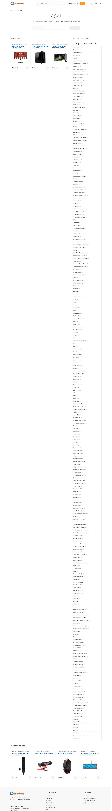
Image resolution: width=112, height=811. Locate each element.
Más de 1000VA (77, 648)
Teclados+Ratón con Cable (80, 702)
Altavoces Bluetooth (78, 181)
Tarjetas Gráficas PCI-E (78, 475)
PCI (74, 393)
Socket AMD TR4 (77, 453)
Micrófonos (76, 675)
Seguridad (75, 516)
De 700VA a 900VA (78, 645)
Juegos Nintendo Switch (79, 148)
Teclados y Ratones (78, 691)
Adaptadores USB (77, 82)
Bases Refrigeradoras (78, 242)
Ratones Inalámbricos (78, 697)
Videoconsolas (76, 135)
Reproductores (76, 170)
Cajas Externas (76, 49)
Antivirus (75, 727)
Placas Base (76, 436)
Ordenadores (76, 425)
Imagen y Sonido (77, 154)
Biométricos (76, 738)
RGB (74, 395)
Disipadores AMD (77, 458)
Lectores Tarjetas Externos (79, 563)
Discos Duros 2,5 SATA (78, 401)
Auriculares (75, 203)
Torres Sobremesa (77, 478)
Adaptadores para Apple (79, 554)
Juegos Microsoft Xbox (79, 146)
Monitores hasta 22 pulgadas (80, 628)
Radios (74, 173)
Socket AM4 (76, 439)
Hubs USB (75, 113)
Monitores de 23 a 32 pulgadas (81, 626)
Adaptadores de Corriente (79, 74)
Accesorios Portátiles (78, 60)
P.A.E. (74, 343)
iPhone (74, 310)
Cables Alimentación (78, 91)
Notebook (75, 291)
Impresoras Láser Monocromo (80, 615)
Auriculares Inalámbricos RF (80, 195)
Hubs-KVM (75, 110)
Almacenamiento (77, 47)
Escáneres (75, 595)
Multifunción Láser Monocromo (80, 620)
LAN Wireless (76, 121)
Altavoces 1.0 (76, 200)
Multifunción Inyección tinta (79, 617)
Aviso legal (86, 796)
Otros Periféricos (77, 329)
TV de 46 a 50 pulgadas (79, 217)
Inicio (11, 10)
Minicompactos (76, 431)
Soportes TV (76, 58)
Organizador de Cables (79, 107)
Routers (75, 126)
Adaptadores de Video (78, 80)
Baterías (75, 250)
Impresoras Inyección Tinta (79, 609)
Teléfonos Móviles (77, 318)
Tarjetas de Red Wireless (79, 129)
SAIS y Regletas (77, 639)
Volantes (75, 335)
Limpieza (75, 362)
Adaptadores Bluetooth (79, 69)
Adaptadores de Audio (78, 71)
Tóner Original (76, 587)
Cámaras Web (76, 722)
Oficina (74, 346)
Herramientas (76, 360)
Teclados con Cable (78, 700)
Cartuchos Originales (78, 582)
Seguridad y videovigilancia (80, 653)
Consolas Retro (77, 143)
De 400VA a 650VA (78, 642)
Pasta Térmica (76, 365)
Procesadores (76, 447)
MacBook (75, 288)
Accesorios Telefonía (78, 247)
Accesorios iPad (77, 502)
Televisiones (76, 206)
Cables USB (76, 104)
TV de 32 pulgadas (78, 211)
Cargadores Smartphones (79, 253)
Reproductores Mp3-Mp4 (79, 176)
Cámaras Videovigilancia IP (79, 656)
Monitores (14, 44)
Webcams (75, 719)
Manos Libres (76, 261)
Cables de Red (76, 96)
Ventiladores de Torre (78, 469)
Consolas (75, 132)
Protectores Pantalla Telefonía (80, 264)
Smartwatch (76, 324)
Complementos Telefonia (79, 255)
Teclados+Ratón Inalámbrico (80, 705)
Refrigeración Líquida (78, 467)
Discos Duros (76, 398)
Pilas (74, 351)
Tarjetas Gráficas (63, 44)
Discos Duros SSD (77, 404)
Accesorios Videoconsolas (79, 137)
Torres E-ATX (76, 486)
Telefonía (75, 307)
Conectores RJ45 (77, 85)
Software (75, 724)
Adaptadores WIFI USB (78, 124)
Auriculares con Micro (78, 192)
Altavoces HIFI (76, 184)
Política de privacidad (89, 802)
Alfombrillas (76, 497)
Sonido (74, 179)
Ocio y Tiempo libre (78, 327)
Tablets (75, 299)
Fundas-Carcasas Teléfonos (80, 258)
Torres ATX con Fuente (79, 480)
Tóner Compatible (77, 584)
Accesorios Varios (77, 269)
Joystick (75, 332)
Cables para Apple (77, 574)
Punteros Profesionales (79, 275)
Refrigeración (76, 456)
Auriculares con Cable (78, 189)
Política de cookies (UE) (90, 800)
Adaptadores (76, 66)
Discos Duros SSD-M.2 (78, 406)
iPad (74, 302)
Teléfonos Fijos (77, 316)
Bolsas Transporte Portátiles (80, 244)
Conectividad (76, 52)
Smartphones (76, 313)
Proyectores (76, 168)
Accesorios (76, 55)
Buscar (75, 28)
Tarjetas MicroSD (77, 568)
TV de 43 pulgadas (78, 214)
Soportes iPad (76, 505)
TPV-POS (75, 733)
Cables (74, 88)
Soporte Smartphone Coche (80, 266)
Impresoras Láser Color (79, 612)
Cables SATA (76, 99)
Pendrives (75, 565)
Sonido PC (75, 198)
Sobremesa (76, 434)
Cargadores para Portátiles (79, 63)
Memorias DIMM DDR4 (78, 420)
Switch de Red (76, 118)
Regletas (75, 650)
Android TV (76, 222)
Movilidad (75, 231)
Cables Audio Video (78, 93)
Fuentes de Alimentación (79, 409)
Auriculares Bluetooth (78, 187)
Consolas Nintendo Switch (79, 140)
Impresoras (75, 606)
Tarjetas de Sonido (77, 686)
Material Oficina (77, 349)
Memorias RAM (76, 417)
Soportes (75, 368)
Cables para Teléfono (78, 280)
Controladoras (76, 390)
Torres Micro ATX (77, 488)
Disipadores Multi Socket (79, 461)
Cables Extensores (77, 384)
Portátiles (75, 285)
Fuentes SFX (76, 415)
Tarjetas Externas (77, 689)
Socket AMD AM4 (77, 450)
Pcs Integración (35, 44)
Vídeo (74, 220)
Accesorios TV (76, 159)
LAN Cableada (76, 115)
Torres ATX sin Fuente (78, 483)
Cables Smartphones (78, 102)
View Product (27, 67)
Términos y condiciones (90, 798)
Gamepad (75, 634)
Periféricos (75, 491)
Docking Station (77, 590)
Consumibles (76, 579)
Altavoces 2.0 (76, 680)
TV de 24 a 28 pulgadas (79, 209)
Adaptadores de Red (78, 77)
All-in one (75, 428)
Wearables (75, 321)
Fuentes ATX (76, 412)
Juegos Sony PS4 (77, 151)
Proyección (76, 165)
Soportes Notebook (78, 373)
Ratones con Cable (78, 694)
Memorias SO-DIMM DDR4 (79, 423)
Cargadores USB (77, 272)
